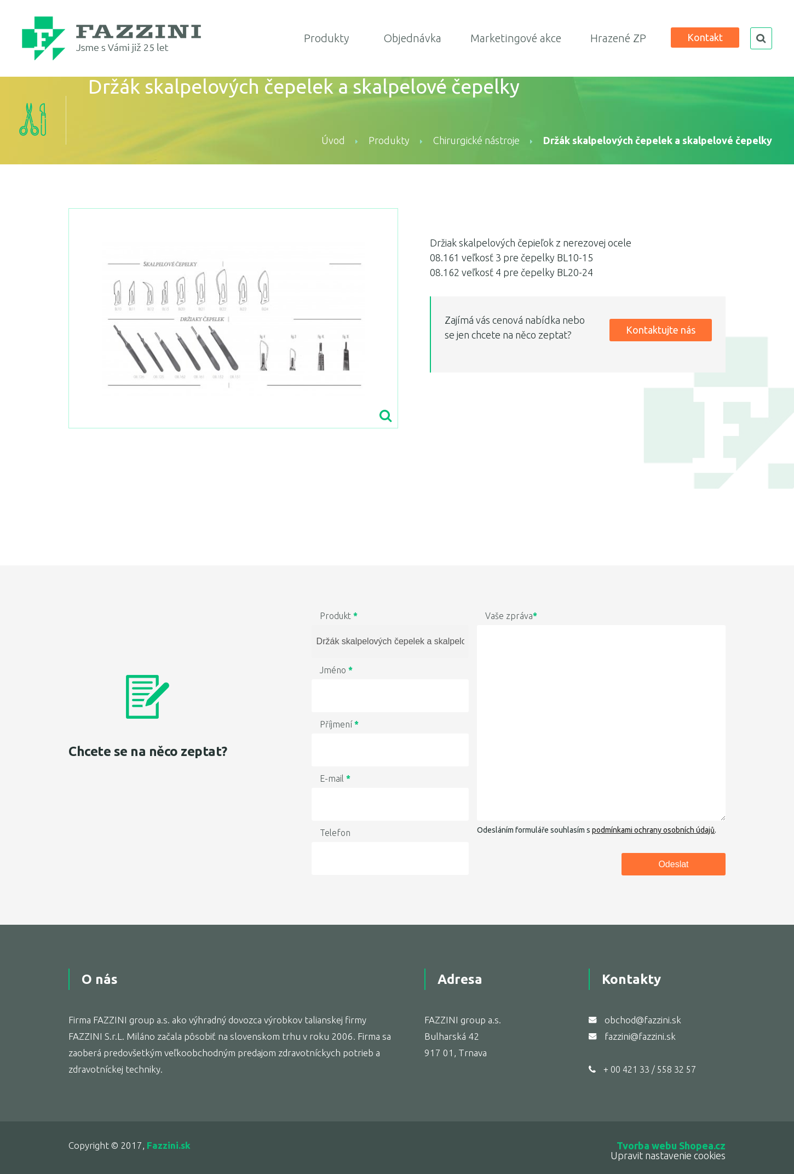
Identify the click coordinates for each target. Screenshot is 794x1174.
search (761, 38)
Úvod (333, 140)
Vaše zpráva (511, 616)
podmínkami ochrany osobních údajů (653, 830)
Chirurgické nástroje (476, 140)
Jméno (336, 670)
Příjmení (339, 724)
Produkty (326, 38)
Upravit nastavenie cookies (668, 1155)
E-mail (335, 778)
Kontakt (705, 37)
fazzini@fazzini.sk (640, 1036)
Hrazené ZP (618, 38)
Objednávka (412, 38)
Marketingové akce (515, 38)
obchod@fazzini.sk (643, 1020)
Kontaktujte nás (660, 329)
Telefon (335, 833)
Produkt (339, 616)
